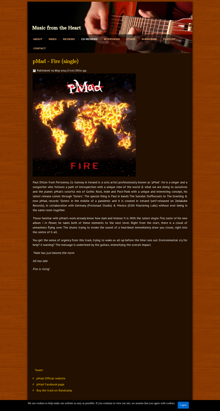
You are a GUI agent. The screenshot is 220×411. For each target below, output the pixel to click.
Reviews (69, 39)
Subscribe (149, 39)
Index (53, 39)
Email (71, 70)
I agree (183, 405)
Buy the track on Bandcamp (54, 390)
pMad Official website (50, 378)
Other (130, 39)
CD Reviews (89, 39)
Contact (39, 48)
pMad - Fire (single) (56, 61)
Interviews (112, 39)
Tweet (39, 370)
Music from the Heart (56, 28)
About (37, 39)
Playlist (169, 39)
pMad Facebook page (50, 384)
